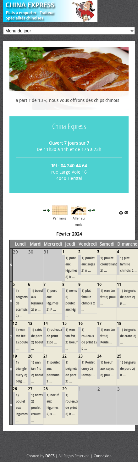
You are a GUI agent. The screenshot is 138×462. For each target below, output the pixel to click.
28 (45, 389)
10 (99, 284)
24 (99, 356)
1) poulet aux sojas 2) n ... (88, 264)
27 (30, 389)
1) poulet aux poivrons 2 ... (53, 372)
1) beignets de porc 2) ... (71, 372)
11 (119, 284)
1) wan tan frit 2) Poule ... (107, 336)
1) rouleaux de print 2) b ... (71, 404)
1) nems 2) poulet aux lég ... (71, 303)
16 (80, 323)
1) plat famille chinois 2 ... (128, 264)
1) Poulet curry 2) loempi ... (88, 369)
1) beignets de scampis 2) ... (22, 303)
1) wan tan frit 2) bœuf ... (71, 339)
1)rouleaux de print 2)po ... (54, 336)
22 (64, 356)
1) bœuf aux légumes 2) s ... (52, 404)
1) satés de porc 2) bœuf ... (37, 339)
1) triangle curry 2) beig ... (21, 372)
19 (15, 356)
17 (99, 323)
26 (15, 389)
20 (30, 356)
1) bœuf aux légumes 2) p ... (37, 300)
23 (80, 356)
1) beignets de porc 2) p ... (128, 297)
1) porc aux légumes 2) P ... (52, 300)
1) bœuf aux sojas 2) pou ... (107, 369)
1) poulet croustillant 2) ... (108, 264)
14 (45, 323)
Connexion (103, 456)
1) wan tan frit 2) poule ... (22, 339)
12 (15, 323)
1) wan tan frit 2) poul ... (108, 297)
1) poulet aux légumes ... (22, 407)
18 (119, 323)
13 (30, 323)
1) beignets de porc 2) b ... (128, 369)
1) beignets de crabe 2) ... (128, 336)
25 (119, 356)
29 (64, 389)
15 (64, 323)
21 (45, 356)
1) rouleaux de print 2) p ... (89, 339)
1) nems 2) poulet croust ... (37, 407)
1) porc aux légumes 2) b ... (71, 267)
